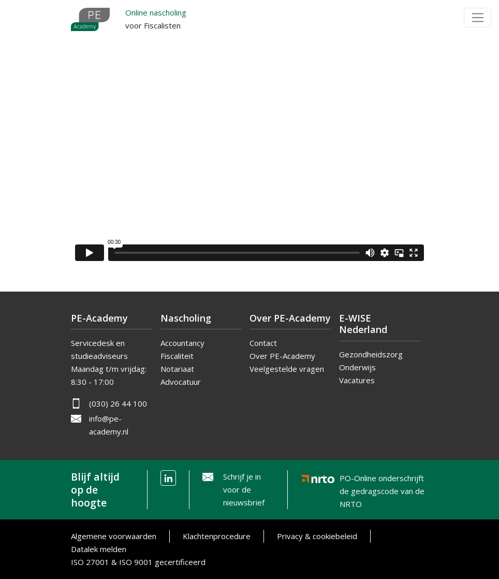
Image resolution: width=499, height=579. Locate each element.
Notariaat (177, 369)
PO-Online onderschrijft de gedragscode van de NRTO (382, 480)
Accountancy (182, 343)
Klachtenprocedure (217, 536)
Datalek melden (98, 549)
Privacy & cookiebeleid (317, 536)
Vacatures (357, 380)
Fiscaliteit (177, 356)
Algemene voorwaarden (113, 536)
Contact (263, 343)
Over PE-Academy (282, 356)
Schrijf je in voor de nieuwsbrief (244, 489)
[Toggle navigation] (477, 17)
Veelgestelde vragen (287, 369)
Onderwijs (357, 367)
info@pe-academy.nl (108, 425)
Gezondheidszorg (371, 354)
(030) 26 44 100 (118, 403)
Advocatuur (180, 382)
